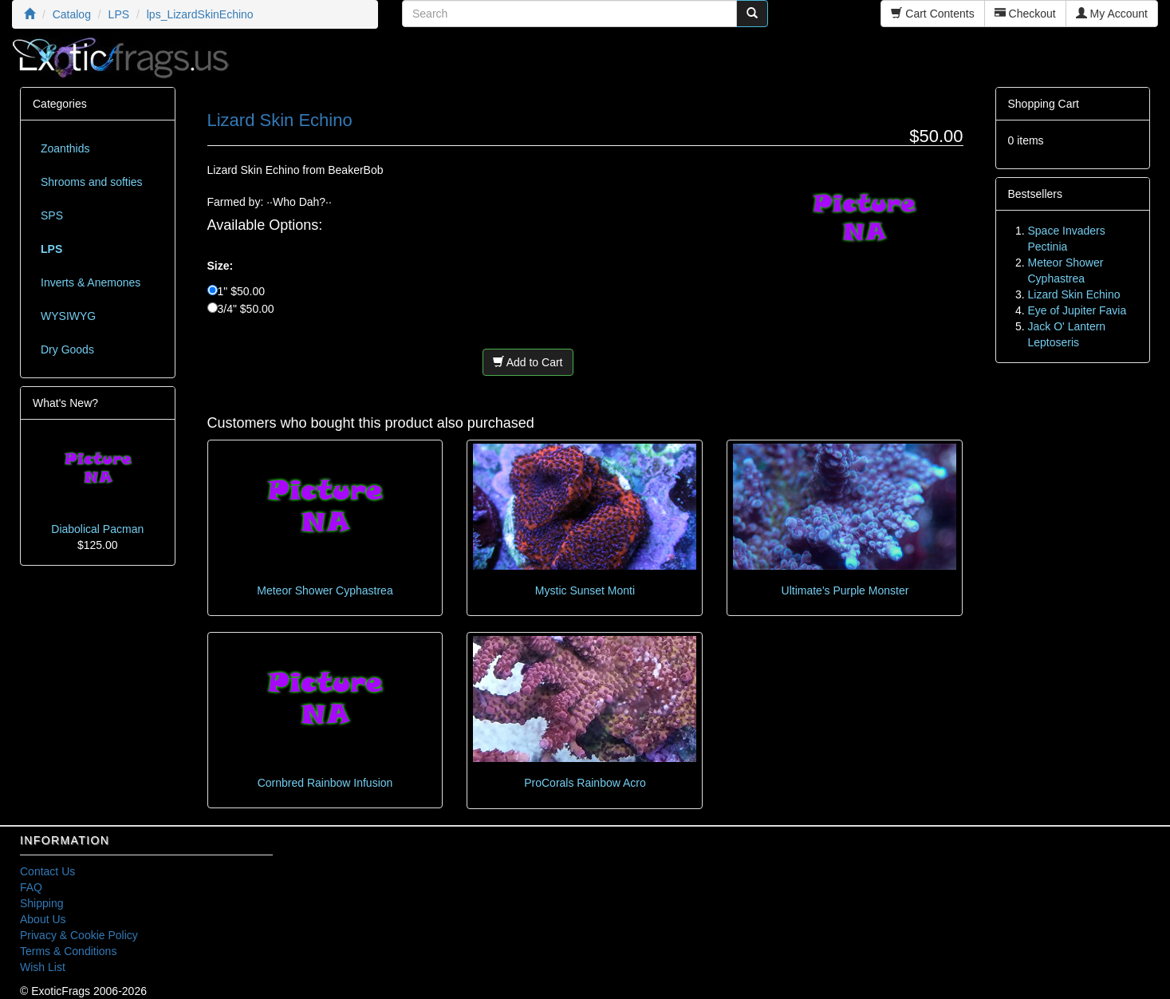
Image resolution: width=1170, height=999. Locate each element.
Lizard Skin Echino (1074, 294)
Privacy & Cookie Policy (79, 935)
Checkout (1025, 13)
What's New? (65, 403)
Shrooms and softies (92, 182)
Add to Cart (528, 362)
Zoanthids (65, 148)
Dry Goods (67, 349)
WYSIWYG (68, 316)
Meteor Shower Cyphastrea (324, 590)
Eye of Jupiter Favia (1077, 310)
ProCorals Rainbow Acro (585, 782)
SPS (52, 215)
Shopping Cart (1044, 103)
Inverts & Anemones (90, 282)
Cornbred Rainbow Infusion (325, 782)
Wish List (42, 967)
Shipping (42, 903)
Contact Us (47, 871)
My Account (1112, 13)
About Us (43, 919)
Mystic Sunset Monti (585, 590)
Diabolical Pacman (97, 529)
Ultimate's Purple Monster (845, 590)
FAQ (31, 887)
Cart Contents (932, 13)
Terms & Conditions (68, 951)
